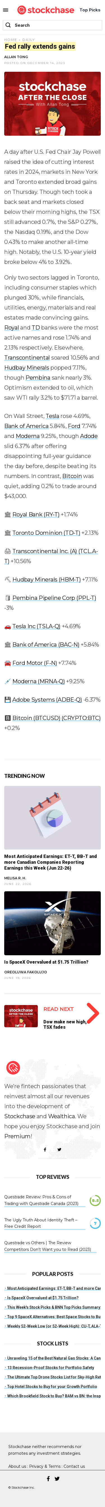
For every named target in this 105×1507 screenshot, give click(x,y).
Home (10, 40)
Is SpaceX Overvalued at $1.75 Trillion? (46, 962)
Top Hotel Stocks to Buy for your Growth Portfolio (52, 1386)
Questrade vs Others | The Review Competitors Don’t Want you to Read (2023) (47, 1246)
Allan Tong (16, 57)
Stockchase (19, 1116)
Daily (28, 40)
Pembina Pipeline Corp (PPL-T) (54, 598)
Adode (89, 436)
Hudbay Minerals (26, 367)
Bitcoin (72, 476)
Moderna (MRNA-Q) (38, 681)
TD (36, 327)
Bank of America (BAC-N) (45, 644)
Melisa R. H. (15, 878)
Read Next (58, 1009)
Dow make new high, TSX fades (65, 1024)
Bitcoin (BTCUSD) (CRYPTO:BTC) (56, 718)
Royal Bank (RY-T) (35, 514)
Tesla (52, 416)
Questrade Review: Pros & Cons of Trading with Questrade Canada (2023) (41, 1200)
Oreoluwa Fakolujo (25, 972)
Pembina (37, 377)
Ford (74, 426)
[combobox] (52, 25)
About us (17, 1466)
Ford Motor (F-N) (34, 663)
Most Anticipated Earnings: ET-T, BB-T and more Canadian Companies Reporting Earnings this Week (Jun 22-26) (50, 862)
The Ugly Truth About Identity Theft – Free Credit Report (40, 1223)
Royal (11, 327)
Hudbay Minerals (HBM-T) (46, 579)
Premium (17, 1136)
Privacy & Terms (44, 1466)
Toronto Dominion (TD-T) (46, 532)
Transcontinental (27, 357)
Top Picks (90, 10)
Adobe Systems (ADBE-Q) (47, 699)
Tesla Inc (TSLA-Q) (36, 626)
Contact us (74, 1466)
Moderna (28, 436)
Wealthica (61, 1116)
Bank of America (26, 426)
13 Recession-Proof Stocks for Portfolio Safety (50, 1367)
